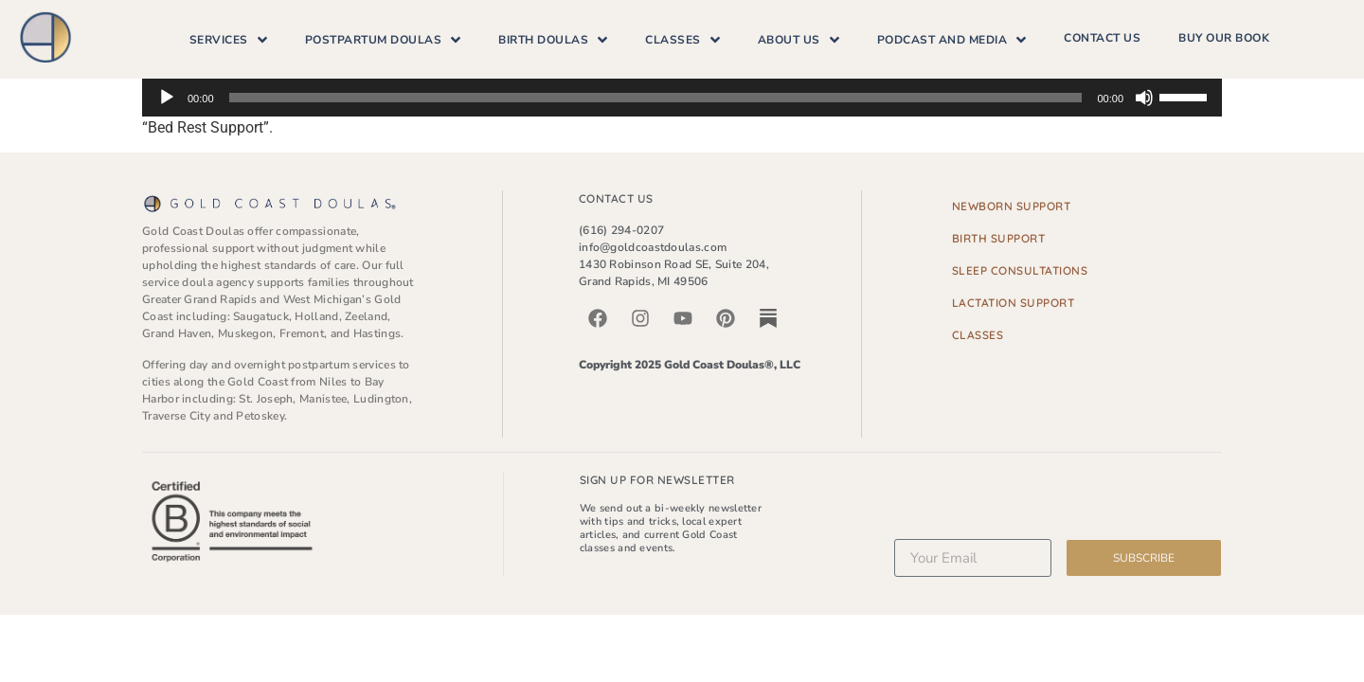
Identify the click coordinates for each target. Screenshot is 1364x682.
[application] (682, 98)
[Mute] (1144, 97)
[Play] (166, 97)
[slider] (656, 97)
